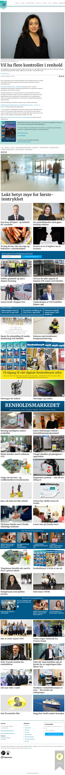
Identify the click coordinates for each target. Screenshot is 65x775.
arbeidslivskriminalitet (7, 149)
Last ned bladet (21, 135)
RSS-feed (27, 741)
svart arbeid (28, 149)
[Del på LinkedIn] (61, 76)
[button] (62, 538)
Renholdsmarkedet (30, 3)
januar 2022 (35, 147)
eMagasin (61, 3)
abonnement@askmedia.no (7, 730)
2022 (2, 147)
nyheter (7, 147)
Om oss (49, 3)
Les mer (30, 748)
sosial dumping (20, 149)
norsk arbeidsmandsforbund (23, 147)
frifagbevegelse (44, 147)
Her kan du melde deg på (24, 141)
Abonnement (38, 3)
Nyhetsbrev (55, 3)
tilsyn (12, 147)
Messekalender (28, 734)
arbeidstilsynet (54, 147)
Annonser (44, 3)
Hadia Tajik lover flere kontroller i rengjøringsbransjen (18, 117)
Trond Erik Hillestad (5, 737)
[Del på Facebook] (59, 76)
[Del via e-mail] (63, 76)
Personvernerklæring (30, 739)
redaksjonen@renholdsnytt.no (8, 733)
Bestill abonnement (22, 133)
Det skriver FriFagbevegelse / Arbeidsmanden (12, 86)
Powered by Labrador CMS (32, 773)
